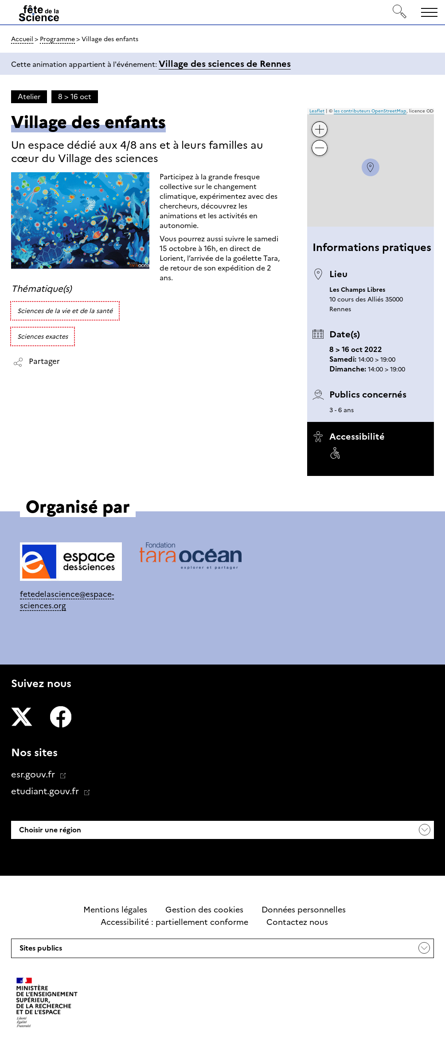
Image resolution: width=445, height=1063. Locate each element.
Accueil (22, 39)
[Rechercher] (400, 12)
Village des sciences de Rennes (225, 63)
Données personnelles (304, 910)
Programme (57, 39)
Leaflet (316, 111)
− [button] (319, 141)
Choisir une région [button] (49, 830)
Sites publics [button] (40, 950)
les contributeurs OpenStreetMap (370, 111)
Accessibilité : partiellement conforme (174, 922)
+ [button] (319, 122)
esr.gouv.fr (34, 774)
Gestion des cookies (204, 910)
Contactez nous (297, 922)
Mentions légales (115, 910)
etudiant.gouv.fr (46, 791)
